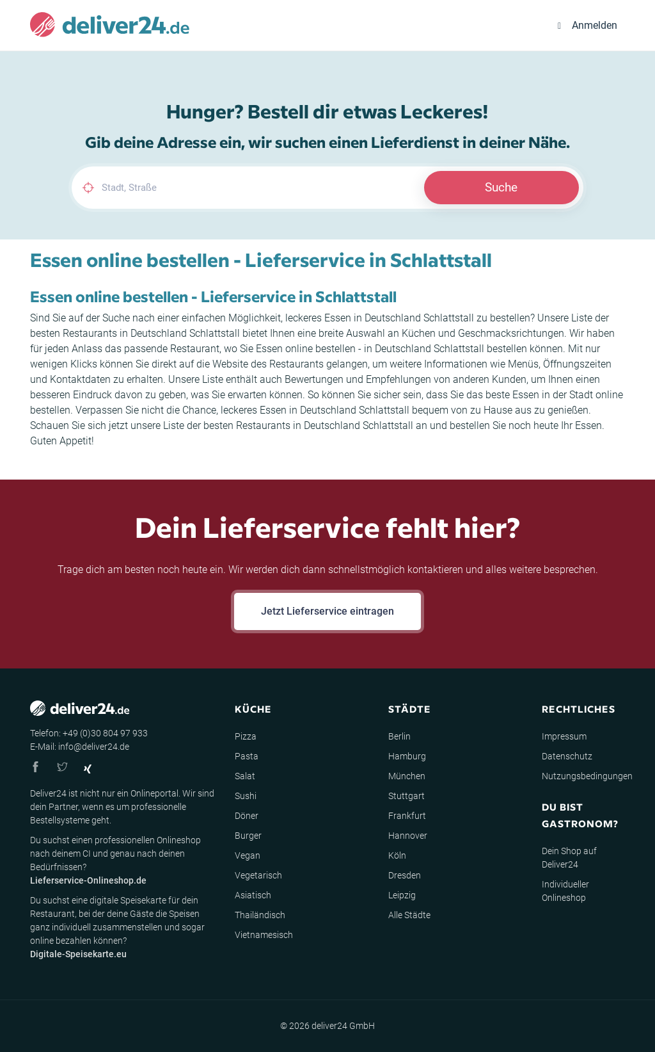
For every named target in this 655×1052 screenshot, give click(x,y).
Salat (245, 776)
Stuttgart (406, 796)
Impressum (564, 736)
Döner (246, 816)
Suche (501, 187)
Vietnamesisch (264, 935)
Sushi (245, 796)
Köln (397, 855)
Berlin (399, 736)
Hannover (407, 835)
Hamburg (407, 756)
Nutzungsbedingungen (587, 776)
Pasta (246, 756)
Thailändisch (260, 915)
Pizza (245, 736)
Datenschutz (567, 756)
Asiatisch (253, 895)
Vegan (247, 855)
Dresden (404, 875)
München (406, 776)
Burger (248, 835)
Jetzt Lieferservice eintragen (327, 611)
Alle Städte (409, 915)
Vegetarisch (258, 875)
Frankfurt (407, 816)
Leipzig (402, 895)
